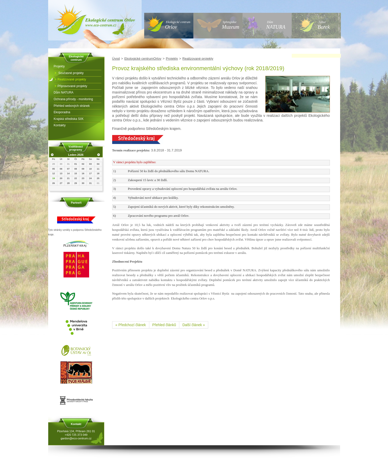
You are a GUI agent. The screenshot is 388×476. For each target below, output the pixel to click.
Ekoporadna (62, 112)
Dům (276, 25)
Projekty (59, 66)
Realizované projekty (72, 79)
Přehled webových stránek (72, 106)
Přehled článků (164, 325)
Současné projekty (71, 73)
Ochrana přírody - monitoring (73, 99)
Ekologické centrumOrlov (142, 58)
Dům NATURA (64, 92)
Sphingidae (230, 25)
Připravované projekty (72, 86)
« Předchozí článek (131, 325)
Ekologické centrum (178, 25)
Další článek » (193, 325)
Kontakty (60, 125)
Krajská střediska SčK (69, 119)
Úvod (116, 58)
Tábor (324, 25)
